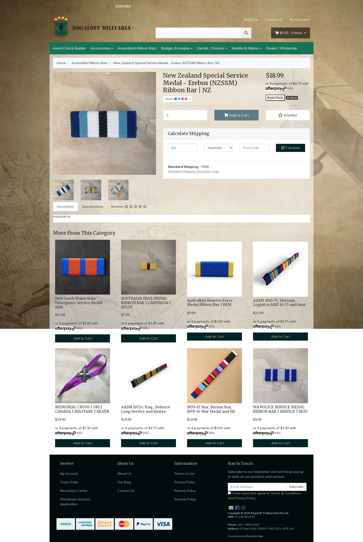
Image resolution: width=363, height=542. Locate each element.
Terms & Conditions (286, 493)
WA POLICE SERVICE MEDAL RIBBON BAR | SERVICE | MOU (280, 409)
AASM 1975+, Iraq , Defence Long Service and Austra (145, 409)
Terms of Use (184, 473)
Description (65, 206)
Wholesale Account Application (75, 501)
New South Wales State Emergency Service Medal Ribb (78, 302)
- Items (289, 33)
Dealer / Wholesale (281, 48)
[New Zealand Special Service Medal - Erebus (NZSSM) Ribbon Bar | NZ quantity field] (185, 115)
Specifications (92, 206)
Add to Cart (236, 115)
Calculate (290, 148)
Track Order (69, 482)
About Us (251, 19)
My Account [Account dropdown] (298, 19)
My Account (69, 473)
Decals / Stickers (210, 48)
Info (290, 88)
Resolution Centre (73, 491)
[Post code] (254, 148)
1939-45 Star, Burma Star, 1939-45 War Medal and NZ (211, 409)
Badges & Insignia (175, 48)
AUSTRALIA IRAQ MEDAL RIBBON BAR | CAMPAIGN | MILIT (146, 302)
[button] (288, 115)
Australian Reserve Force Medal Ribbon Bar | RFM (210, 302)
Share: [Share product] (176, 99)
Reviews (129, 206)
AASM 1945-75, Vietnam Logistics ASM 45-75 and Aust (279, 302)
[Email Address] (257, 487)
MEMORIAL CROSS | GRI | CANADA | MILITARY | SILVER (82, 409)
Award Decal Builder (69, 48)
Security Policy (185, 499)
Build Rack (275, 97)
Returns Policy (185, 491)
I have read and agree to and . (264, 495)
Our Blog (124, 482)
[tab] (65, 206)
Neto (260, 536)
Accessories (100, 48)
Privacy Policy (184, 482)
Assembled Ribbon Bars (136, 48)
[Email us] (231, 508)
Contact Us (273, 19)
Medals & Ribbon (245, 48)
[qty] (182, 148)
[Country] (218, 148)
